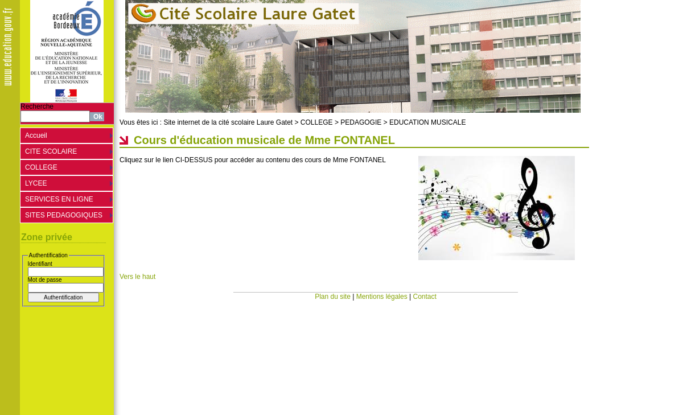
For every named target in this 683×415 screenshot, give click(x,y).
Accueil (36, 135)
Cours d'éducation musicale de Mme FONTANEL (264, 140)
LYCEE (36, 183)
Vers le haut (137, 277)
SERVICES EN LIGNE (59, 199)
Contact (425, 297)
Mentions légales (382, 297)
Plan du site (333, 297)
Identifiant (40, 264)
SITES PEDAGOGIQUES (63, 215)
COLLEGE (41, 167)
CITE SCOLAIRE (51, 151)
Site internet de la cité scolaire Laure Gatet (228, 122)
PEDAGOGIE (360, 122)
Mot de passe (45, 280)
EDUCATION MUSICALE (427, 122)
